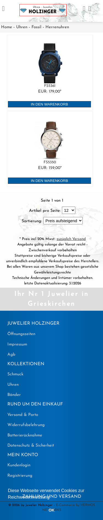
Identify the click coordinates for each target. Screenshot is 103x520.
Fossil (36, 27)
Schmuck (15, 374)
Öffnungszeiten (21, 334)
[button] (51, 497)
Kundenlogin (18, 465)
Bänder (14, 395)
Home (6, 27)
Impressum (17, 344)
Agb (11, 355)
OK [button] (51, 510)
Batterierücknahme (24, 435)
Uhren (21, 27)
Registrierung (19, 476)
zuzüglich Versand (71, 239)
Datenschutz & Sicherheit (30, 446)
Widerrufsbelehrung (26, 425)
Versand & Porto (22, 415)
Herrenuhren (57, 27)
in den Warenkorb (49, 104)
